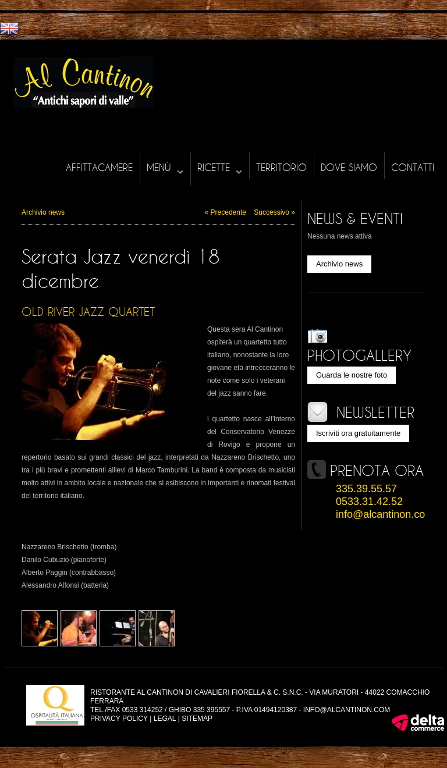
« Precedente (225, 212)
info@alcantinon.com (385, 514)
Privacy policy (119, 718)
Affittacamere (99, 167)
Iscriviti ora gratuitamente (358, 433)
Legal (165, 718)
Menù (165, 168)
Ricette (219, 168)
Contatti (412, 167)
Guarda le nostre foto (351, 375)
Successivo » (274, 212)
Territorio (281, 167)
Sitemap (197, 718)
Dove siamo (349, 167)
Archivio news (43, 212)
